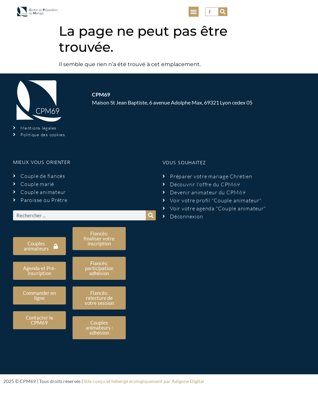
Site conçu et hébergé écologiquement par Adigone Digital (144, 381)
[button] (194, 12)
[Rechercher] (222, 12)
